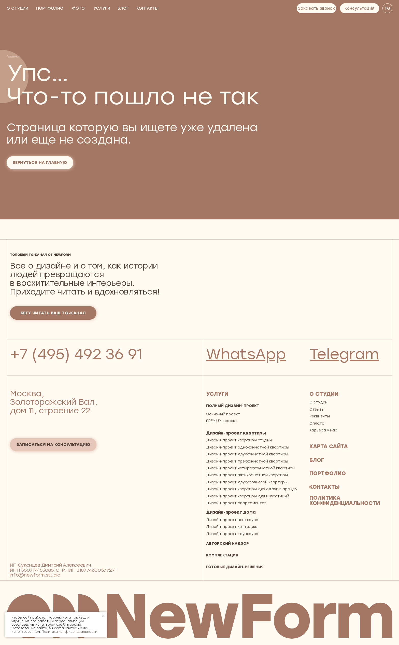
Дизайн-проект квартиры (236, 433)
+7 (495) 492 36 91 (76, 354)
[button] (316, 8)
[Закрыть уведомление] (103, 615)
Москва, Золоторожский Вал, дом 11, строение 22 (53, 402)
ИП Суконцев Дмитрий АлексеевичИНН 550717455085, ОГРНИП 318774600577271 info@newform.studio (63, 570)
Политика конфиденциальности (69, 632)
